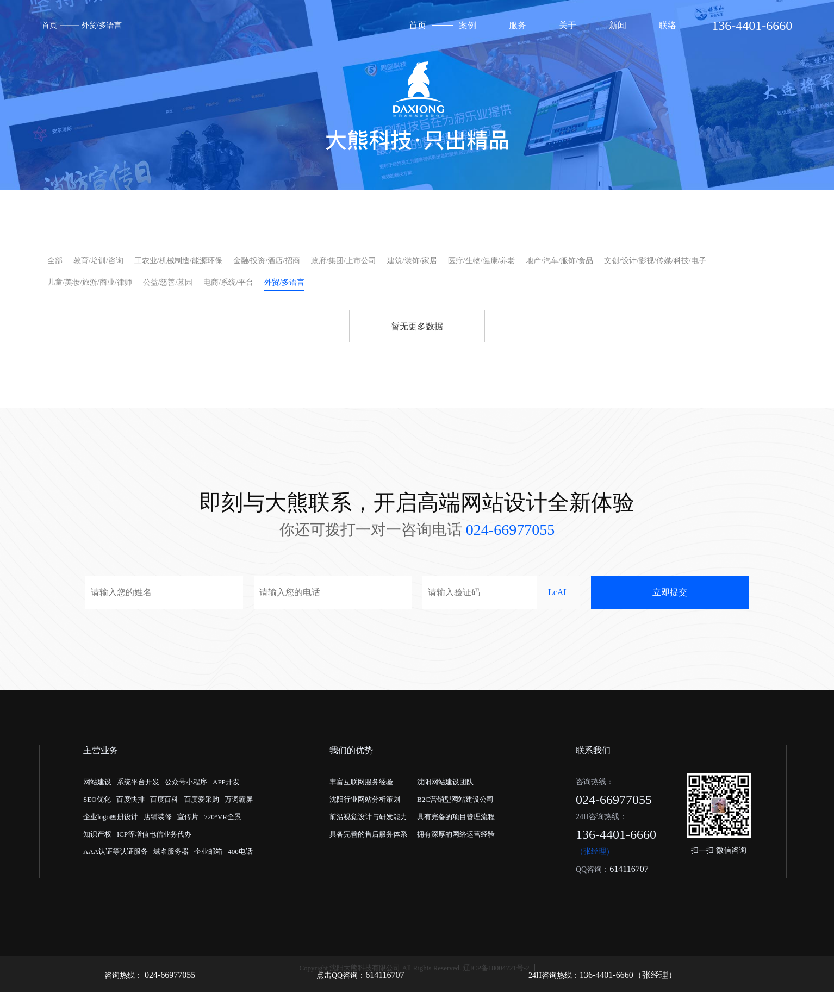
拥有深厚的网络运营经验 (456, 834)
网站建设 (97, 782)
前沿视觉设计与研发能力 (368, 817)
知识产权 (97, 834)
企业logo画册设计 (110, 817)
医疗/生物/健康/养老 (481, 261)
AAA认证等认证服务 (115, 851)
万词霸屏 (239, 799)
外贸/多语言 (102, 25)
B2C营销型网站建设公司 (455, 799)
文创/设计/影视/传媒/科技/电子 (655, 261)
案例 (467, 25)
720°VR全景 (222, 817)
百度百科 (164, 799)
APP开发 (226, 782)
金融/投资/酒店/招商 (267, 261)
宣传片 (187, 817)
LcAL (558, 592)
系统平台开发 (138, 782)
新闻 (617, 25)
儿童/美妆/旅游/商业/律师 (89, 282)
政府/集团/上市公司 (343, 261)
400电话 (240, 851)
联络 (667, 25)
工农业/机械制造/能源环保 (178, 261)
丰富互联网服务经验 (361, 782)
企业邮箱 (208, 851)
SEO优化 (97, 799)
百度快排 (130, 799)
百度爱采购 (201, 799)
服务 (517, 25)
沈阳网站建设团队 (445, 782)
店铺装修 (158, 817)
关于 (567, 25)
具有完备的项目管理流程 (456, 817)
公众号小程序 (186, 782)
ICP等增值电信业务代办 (154, 834)
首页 (49, 25)
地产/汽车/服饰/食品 (559, 261)
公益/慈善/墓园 (168, 282)
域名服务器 (171, 851)
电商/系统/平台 (228, 282)
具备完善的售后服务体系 (368, 834)
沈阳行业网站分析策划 (364, 799)
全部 (55, 261)
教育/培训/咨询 (98, 261)
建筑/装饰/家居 (412, 261)
